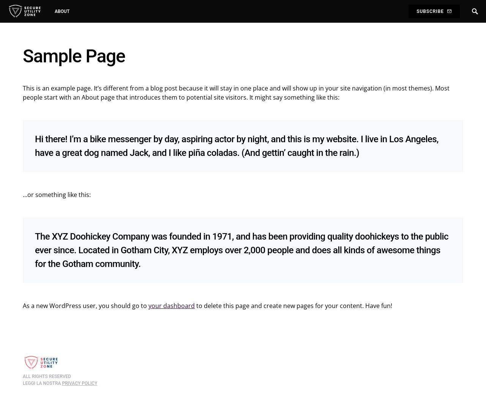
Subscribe (434, 11)
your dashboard (171, 306)
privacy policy (79, 383)
